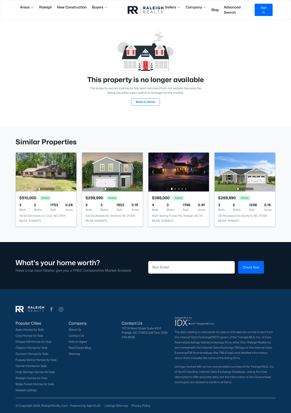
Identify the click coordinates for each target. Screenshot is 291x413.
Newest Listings (26, 390)
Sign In (263, 10)
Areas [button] (27, 7)
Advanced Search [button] (232, 9)
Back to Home (145, 102)
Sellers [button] (172, 7)
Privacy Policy (140, 405)
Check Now (251, 267)
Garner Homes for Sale (31, 366)
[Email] (191, 267)
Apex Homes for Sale (30, 329)
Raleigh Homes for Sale (31, 378)
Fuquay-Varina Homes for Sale (36, 360)
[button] (51, 309)
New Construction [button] (72, 7)
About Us (75, 329)
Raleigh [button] (45, 7)
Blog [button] (215, 10)
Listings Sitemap (116, 405)
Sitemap (74, 354)
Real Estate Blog (80, 347)
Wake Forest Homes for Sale (35, 384)
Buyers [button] (100, 7)
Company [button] (196, 7)
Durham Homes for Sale (32, 354)
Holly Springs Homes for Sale (35, 372)
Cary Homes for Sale (29, 335)
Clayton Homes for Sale (31, 347)
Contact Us (76, 335)
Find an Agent (78, 341)
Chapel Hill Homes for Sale (33, 341)
